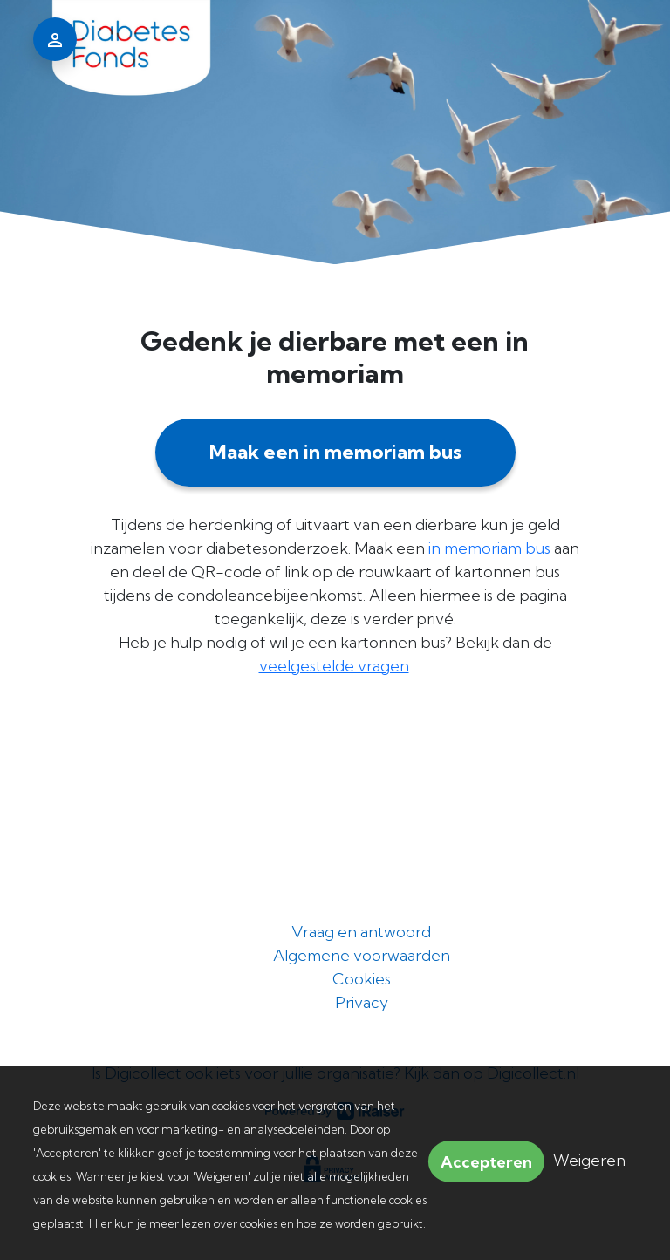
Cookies (361, 979)
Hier (100, 1223)
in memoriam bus (489, 548)
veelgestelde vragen (334, 666)
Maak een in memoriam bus (335, 451)
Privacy (361, 1002)
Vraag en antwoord (361, 932)
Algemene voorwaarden (361, 955)
